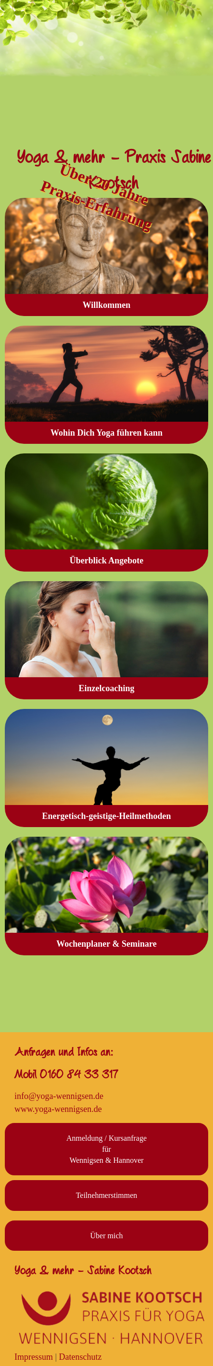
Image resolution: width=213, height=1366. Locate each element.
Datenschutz (80, 1357)
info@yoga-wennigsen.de (58, 1096)
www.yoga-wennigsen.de (58, 1109)
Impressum (33, 1357)
